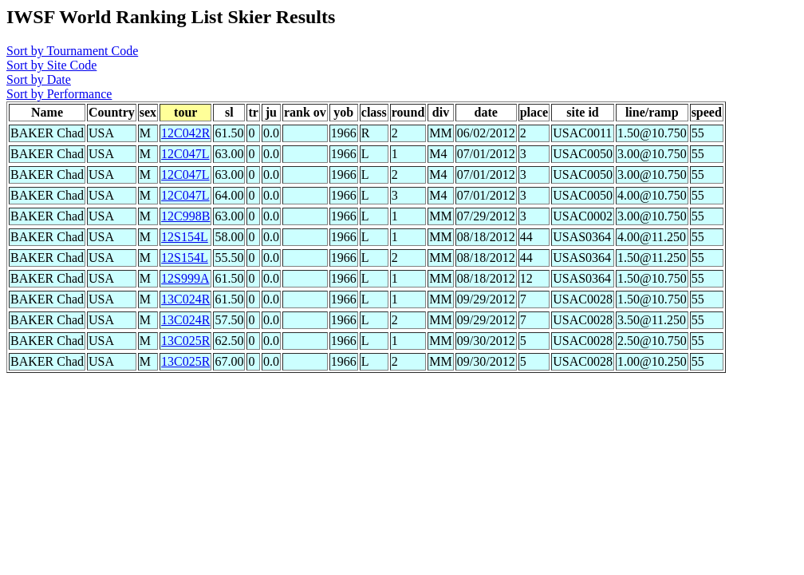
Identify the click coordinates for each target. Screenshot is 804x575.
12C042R (185, 133)
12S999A (185, 278)
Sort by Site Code (51, 65)
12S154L (184, 237)
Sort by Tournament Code (72, 51)
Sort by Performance (59, 94)
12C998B (185, 216)
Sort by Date (38, 79)
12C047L (185, 154)
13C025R (185, 340)
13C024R (185, 299)
